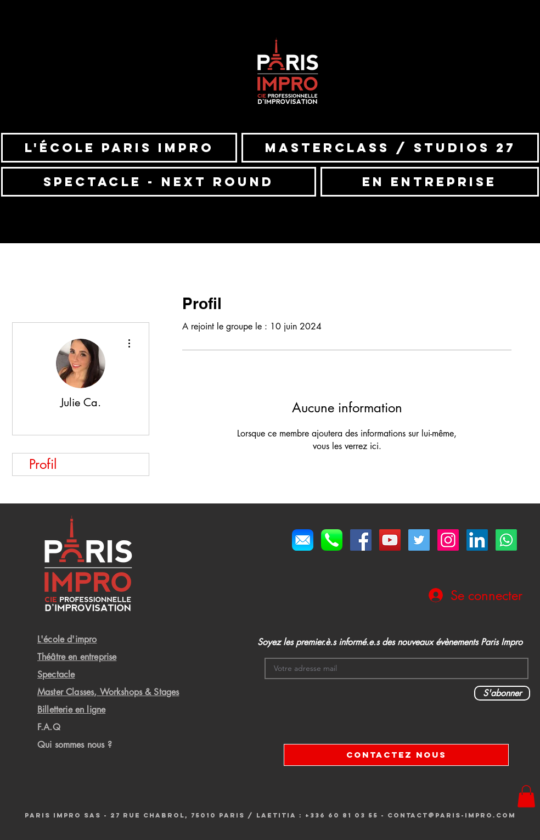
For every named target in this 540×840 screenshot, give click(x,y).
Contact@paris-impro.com (451, 815)
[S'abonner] (502, 693)
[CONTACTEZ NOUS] (396, 755)
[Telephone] (331, 540)
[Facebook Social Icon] (361, 540)
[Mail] (302, 540)
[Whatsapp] (506, 540)
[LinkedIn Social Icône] (477, 540)
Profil (43, 464)
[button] (526, 796)
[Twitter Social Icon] (419, 540)
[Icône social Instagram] (448, 540)
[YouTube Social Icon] (390, 540)
